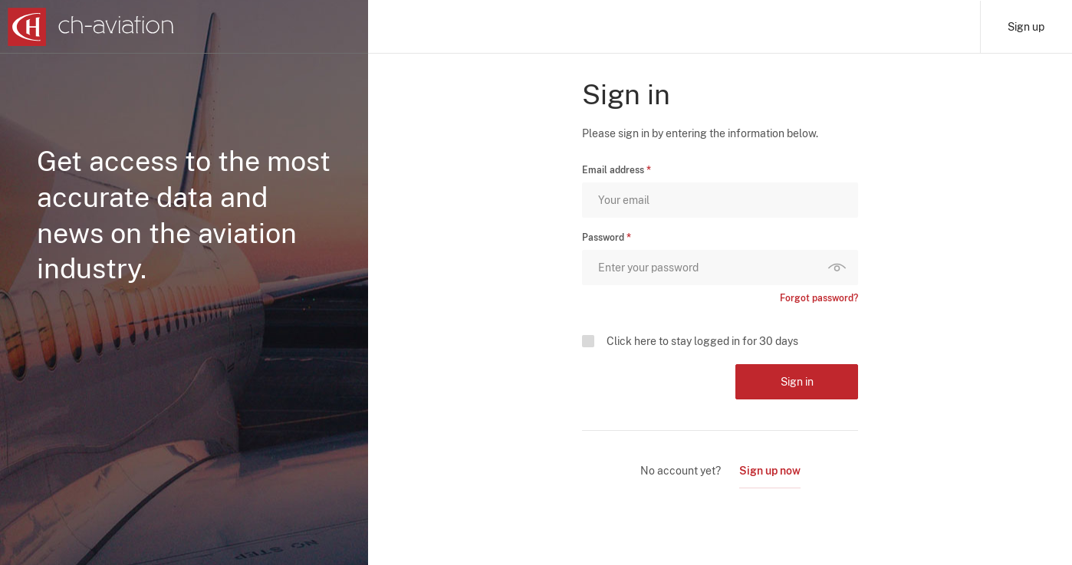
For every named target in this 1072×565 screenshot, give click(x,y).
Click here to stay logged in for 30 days (702, 341)
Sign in (797, 382)
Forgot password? (819, 298)
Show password (840, 267)
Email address (613, 170)
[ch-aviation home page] (91, 27)
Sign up (1026, 27)
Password (603, 237)
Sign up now (770, 471)
